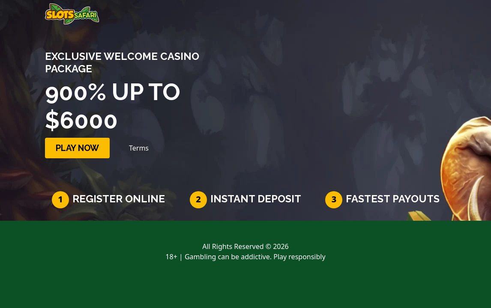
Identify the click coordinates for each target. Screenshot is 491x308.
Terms (139, 148)
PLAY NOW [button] (77, 148)
